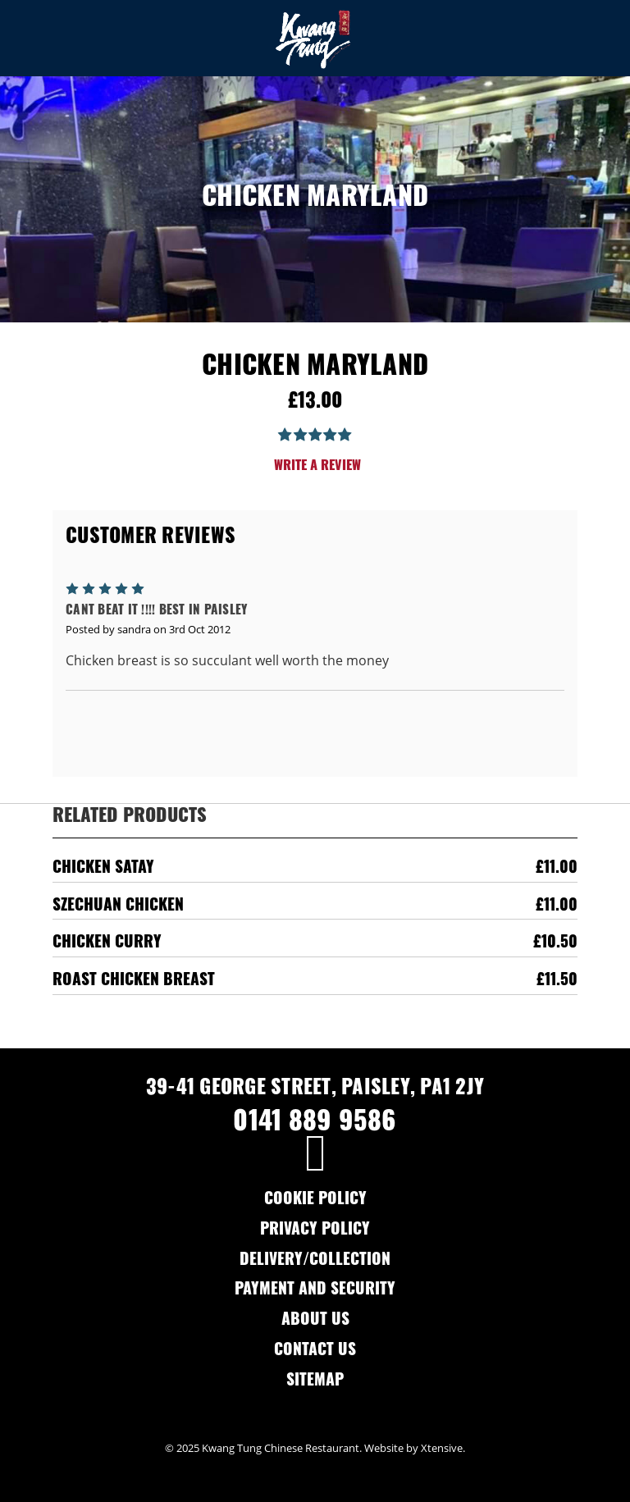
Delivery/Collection (315, 1261)
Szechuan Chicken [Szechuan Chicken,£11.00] (118, 907)
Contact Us (315, 1351)
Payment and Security (315, 1291)
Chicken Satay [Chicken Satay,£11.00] (103, 869)
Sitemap (315, 1382)
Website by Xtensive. (414, 1447)
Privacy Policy (315, 1231)
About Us (315, 1321)
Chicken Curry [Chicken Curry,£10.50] (107, 944)
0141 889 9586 (314, 1124)
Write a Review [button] (317, 466)
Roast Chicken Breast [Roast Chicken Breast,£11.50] (133, 981)
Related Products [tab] (129, 817)
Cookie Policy (315, 1200)
